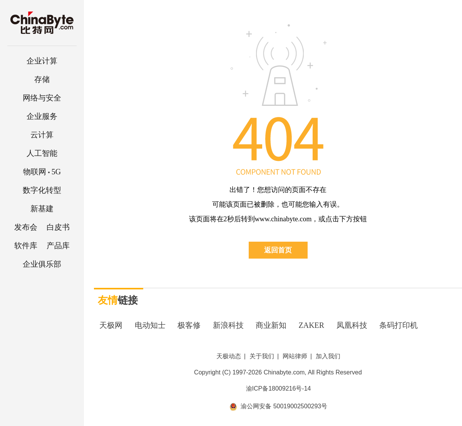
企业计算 (42, 61)
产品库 (58, 245)
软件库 (25, 245)
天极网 (110, 325)
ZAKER (312, 325)
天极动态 (228, 356)
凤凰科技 (351, 325)
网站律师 (295, 356)
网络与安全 (42, 98)
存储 (42, 79)
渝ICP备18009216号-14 (278, 388)
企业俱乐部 (42, 264)
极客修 (189, 325)
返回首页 (278, 250)
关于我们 (261, 356)
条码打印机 (398, 325)
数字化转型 (42, 190)
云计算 (42, 134)
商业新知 (271, 325)
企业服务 (42, 116)
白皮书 (58, 227)
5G (42, 171)
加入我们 (328, 356)
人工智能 (42, 153)
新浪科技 (228, 325)
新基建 (42, 208)
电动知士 (150, 325)
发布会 (25, 227)
